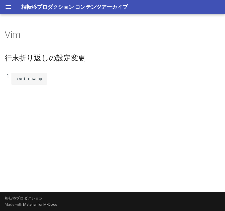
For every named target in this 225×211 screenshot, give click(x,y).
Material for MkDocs (40, 204)
